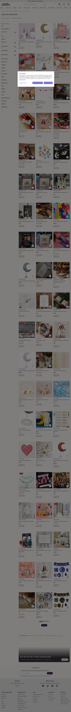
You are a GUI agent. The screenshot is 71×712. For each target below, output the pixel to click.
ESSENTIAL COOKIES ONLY (37, 82)
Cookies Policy (23, 78)
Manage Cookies (23, 82)
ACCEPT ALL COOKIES (48, 82)
